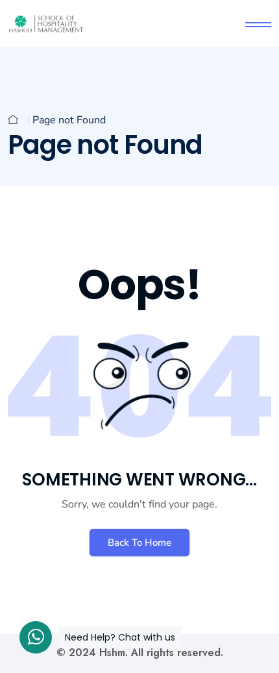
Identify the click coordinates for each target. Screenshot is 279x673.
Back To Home (139, 542)
